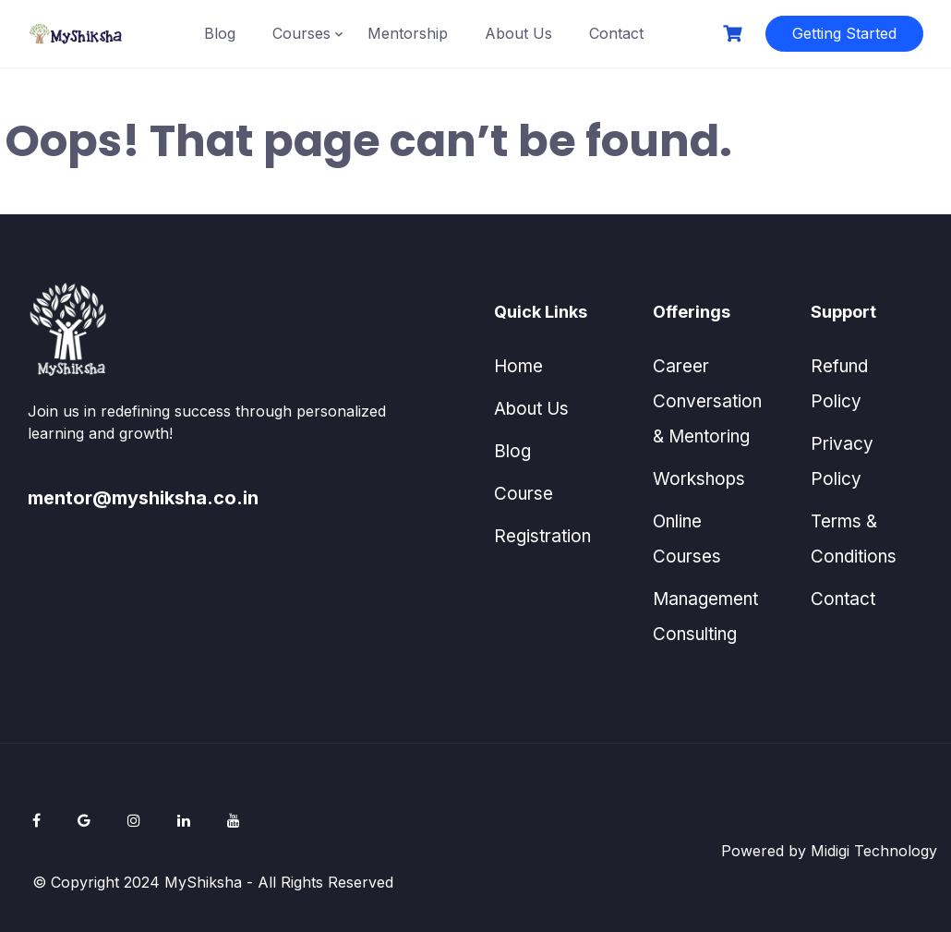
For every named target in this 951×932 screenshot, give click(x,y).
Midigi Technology (874, 850)
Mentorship (407, 33)
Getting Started (844, 33)
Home (518, 366)
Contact (616, 33)
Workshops (699, 479)
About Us (518, 33)
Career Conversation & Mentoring (707, 401)
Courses (301, 33)
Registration (542, 536)
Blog (219, 33)
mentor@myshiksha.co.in (143, 498)
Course (523, 493)
